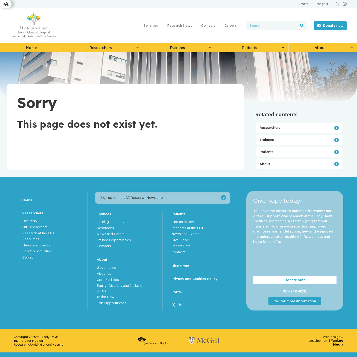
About (265, 164)
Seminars (151, 25)
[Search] (301, 25)
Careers (230, 25)
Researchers (270, 127)
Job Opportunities (37, 251)
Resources (30, 239)
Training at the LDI (111, 222)
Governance (106, 267)
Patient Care (181, 246)
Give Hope (180, 240)
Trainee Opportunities (114, 240)
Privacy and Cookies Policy (194, 279)
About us (104, 273)
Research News (179, 25)
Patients (266, 152)
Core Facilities (108, 279)
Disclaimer (180, 266)
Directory (29, 221)
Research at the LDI (38, 233)
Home (27, 200)
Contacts (208, 25)
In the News (106, 297)
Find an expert (182, 222)
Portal (176, 292)
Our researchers (35, 227)
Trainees (267, 139)
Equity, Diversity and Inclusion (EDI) (120, 288)
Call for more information (294, 301)
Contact (28, 257)
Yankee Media (337, 342)
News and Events (36, 245)
